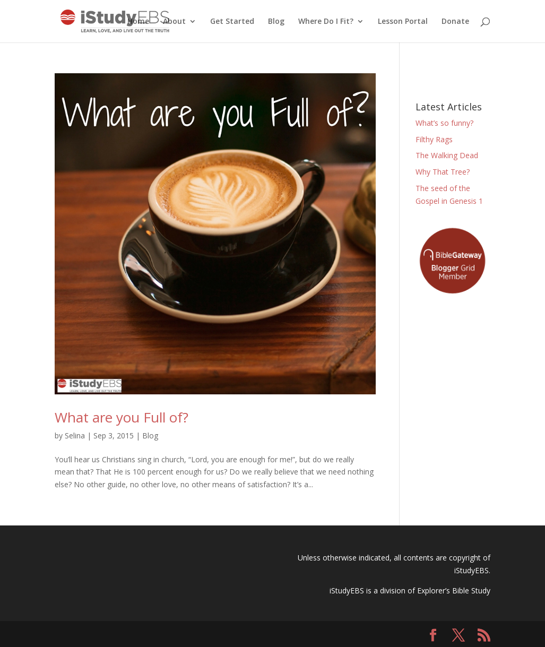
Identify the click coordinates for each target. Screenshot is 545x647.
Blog (276, 22)
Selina (75, 435)
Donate (455, 22)
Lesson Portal (403, 22)
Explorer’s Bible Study (453, 590)
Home (138, 22)
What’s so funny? (444, 123)
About (174, 22)
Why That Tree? (443, 172)
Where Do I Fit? (325, 22)
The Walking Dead (447, 155)
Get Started (232, 22)
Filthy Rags (434, 139)
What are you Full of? (121, 417)
